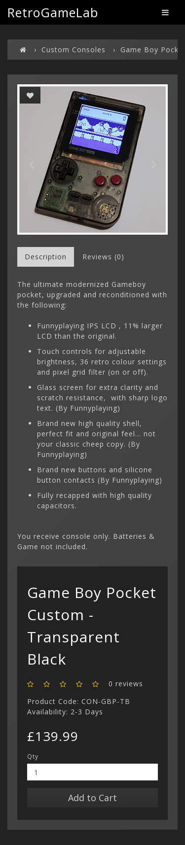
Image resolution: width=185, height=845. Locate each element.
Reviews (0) (103, 256)
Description (46, 256)
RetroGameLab (52, 12)
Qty (32, 756)
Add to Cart (92, 798)
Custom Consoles (73, 49)
